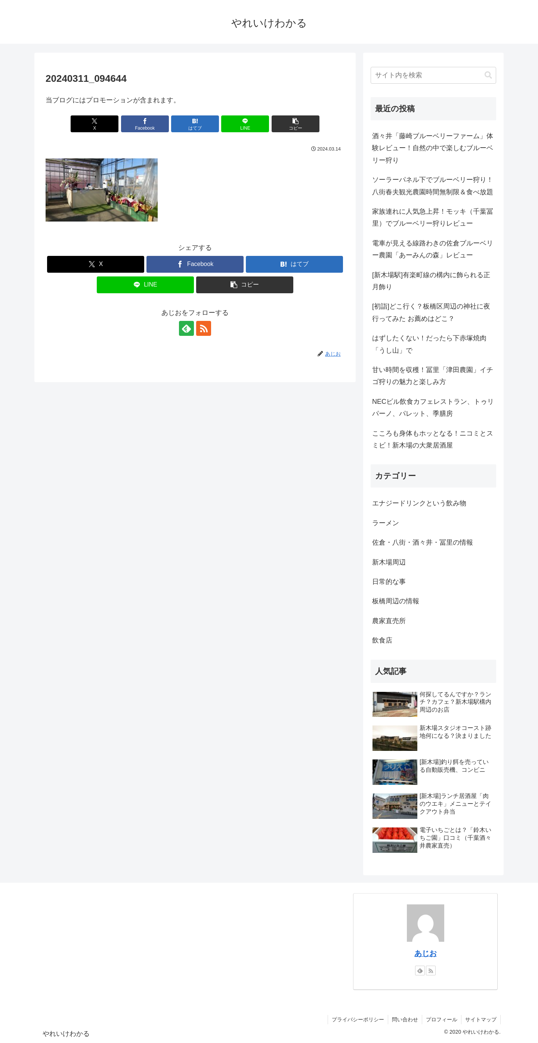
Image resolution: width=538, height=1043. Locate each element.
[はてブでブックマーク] (195, 123)
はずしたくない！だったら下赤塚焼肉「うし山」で (429, 344)
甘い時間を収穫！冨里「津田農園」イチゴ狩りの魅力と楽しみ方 (432, 376)
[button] (295, 123)
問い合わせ (405, 1019)
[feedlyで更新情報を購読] (186, 328)
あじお (425, 953)
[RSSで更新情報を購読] (203, 328)
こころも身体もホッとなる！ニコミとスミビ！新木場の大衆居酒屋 (432, 439)
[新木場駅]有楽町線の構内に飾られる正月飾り (431, 281)
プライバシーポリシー (358, 1019)
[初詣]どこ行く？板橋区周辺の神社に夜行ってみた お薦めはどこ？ (431, 312)
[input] (433, 75)
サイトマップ (481, 1019)
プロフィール (441, 1019)
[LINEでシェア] (245, 123)
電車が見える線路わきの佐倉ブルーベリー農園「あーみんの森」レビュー (432, 249)
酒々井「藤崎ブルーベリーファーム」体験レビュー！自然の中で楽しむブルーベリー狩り (432, 148)
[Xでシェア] (94, 123)
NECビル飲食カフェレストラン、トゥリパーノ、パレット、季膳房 (433, 407)
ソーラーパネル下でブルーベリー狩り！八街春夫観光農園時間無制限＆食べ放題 (432, 185)
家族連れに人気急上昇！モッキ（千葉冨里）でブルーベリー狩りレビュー (432, 217)
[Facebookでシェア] (145, 123)
